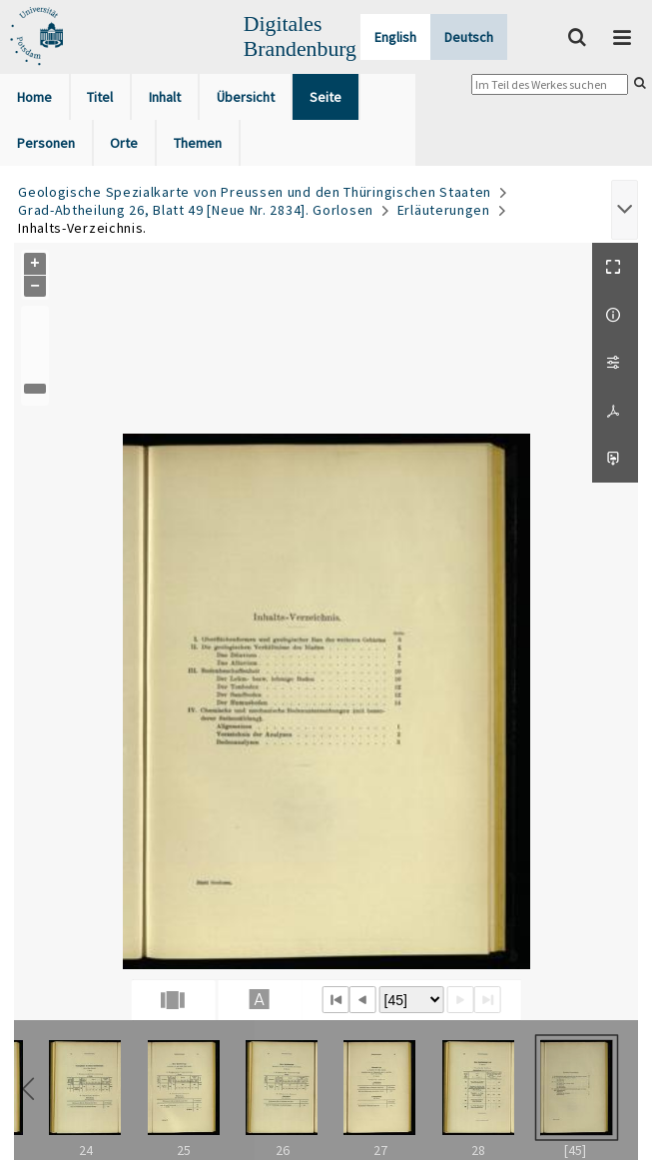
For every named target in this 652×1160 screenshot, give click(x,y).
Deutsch (468, 37)
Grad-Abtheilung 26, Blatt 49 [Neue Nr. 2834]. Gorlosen (195, 210)
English (395, 37)
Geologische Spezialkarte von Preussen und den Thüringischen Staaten (254, 192)
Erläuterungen (443, 210)
